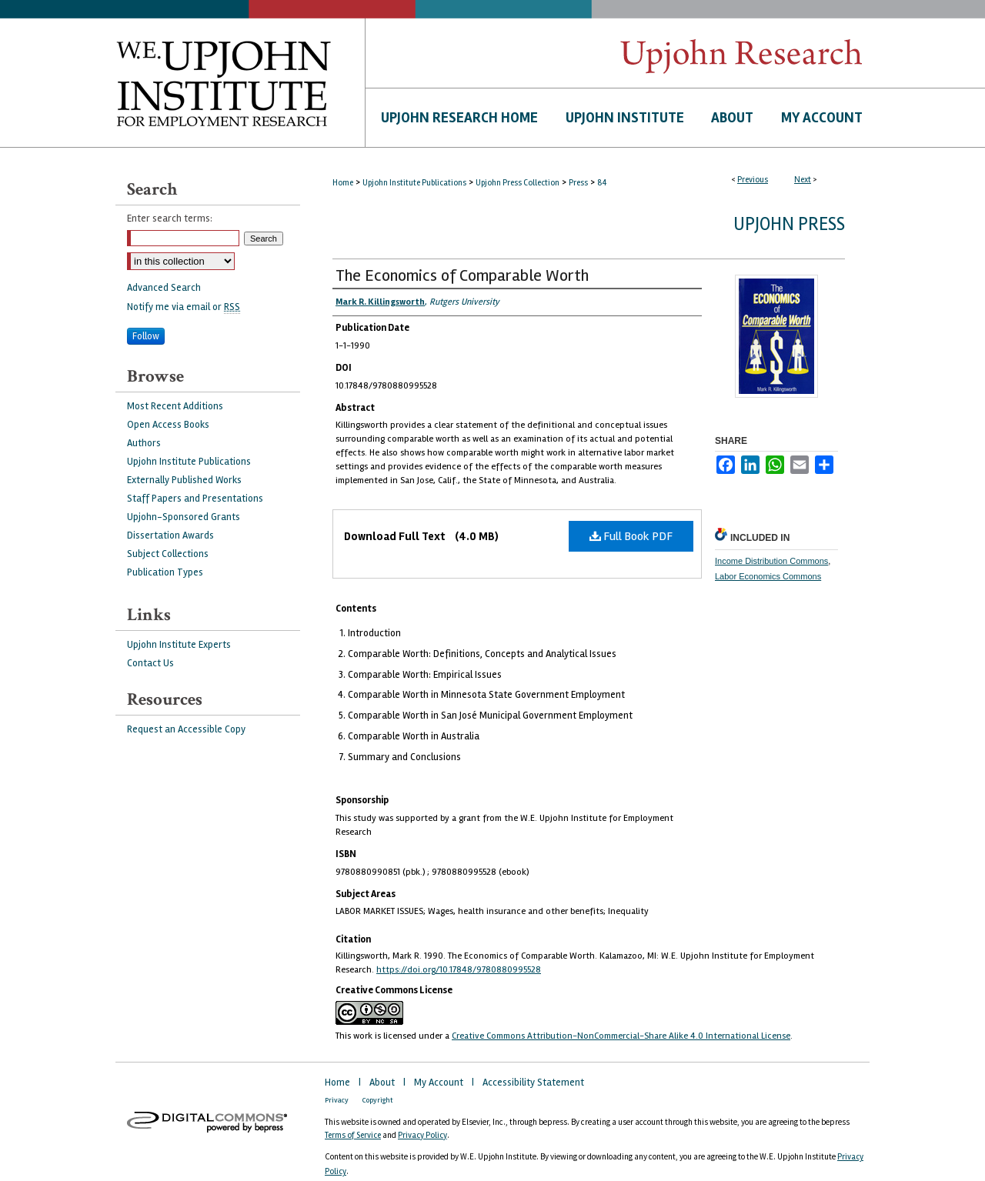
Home (342, 183)
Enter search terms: (169, 218)
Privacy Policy (422, 1135)
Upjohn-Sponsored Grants (183, 517)
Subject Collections (168, 554)
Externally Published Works (184, 480)
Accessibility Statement (533, 1082)
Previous (752, 180)
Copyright (377, 1100)
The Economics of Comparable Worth (462, 275)
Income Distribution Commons (771, 560)
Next (802, 180)
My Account (440, 1082)
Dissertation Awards (170, 535)
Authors (144, 443)
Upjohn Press (789, 224)
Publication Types (165, 572)
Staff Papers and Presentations (195, 498)
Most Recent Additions (175, 406)
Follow (145, 336)
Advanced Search (164, 288)
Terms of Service (353, 1135)
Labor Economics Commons (768, 576)
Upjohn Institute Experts (179, 645)
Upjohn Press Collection (517, 183)
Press (578, 183)
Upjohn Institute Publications (414, 183)
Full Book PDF (631, 536)
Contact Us (150, 663)
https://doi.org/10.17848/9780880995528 (458, 970)
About (383, 1082)
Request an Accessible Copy (186, 729)
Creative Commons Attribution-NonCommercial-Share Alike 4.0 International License (621, 1036)
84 (601, 183)
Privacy (337, 1100)
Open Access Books (168, 425)
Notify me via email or (183, 307)
